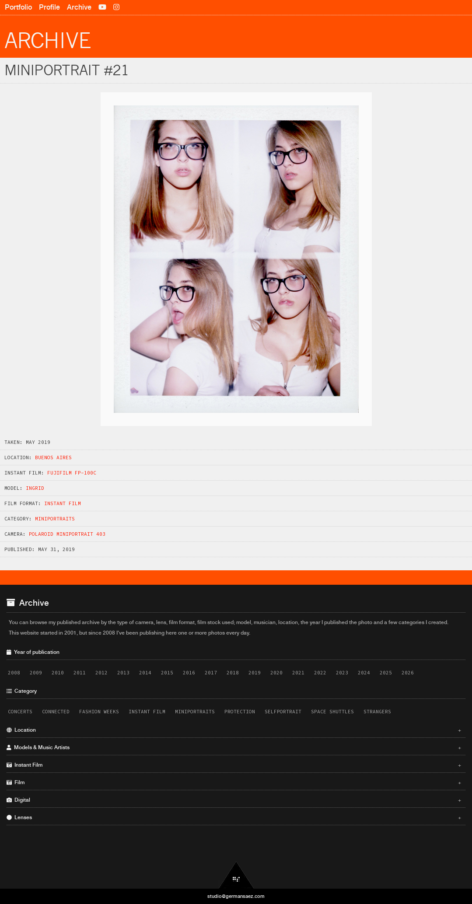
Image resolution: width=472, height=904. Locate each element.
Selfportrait (283, 712)
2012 (101, 673)
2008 (14, 673)
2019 (254, 673)
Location (234, 730)
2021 (298, 673)
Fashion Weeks (99, 712)
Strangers (377, 712)
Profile (49, 7)
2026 (408, 673)
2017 (211, 673)
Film (234, 782)
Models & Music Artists (234, 747)
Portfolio (18, 7)
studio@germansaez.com (236, 896)
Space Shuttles (332, 712)
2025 (386, 673)
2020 (276, 673)
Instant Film (62, 503)
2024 (364, 673)
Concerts (20, 712)
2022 (320, 673)
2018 (233, 673)
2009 (36, 673)
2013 (123, 673)
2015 (167, 673)
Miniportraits (55, 519)
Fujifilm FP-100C (71, 473)
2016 (189, 673)
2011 (79, 673)
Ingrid (35, 488)
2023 (342, 673)
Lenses (234, 817)
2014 (145, 673)
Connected (56, 712)
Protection (239, 712)
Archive (79, 7)
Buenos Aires (53, 457)
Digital (234, 800)
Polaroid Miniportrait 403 (67, 534)
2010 (58, 673)
